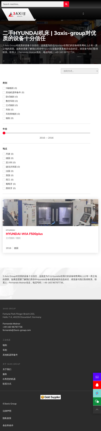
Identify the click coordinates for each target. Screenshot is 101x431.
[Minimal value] (46, 133)
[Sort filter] (79, 71)
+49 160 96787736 (12, 326)
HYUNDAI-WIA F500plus (24, 234)
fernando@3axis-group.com (17, 330)
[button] (83, 14)
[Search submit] (66, 4)
